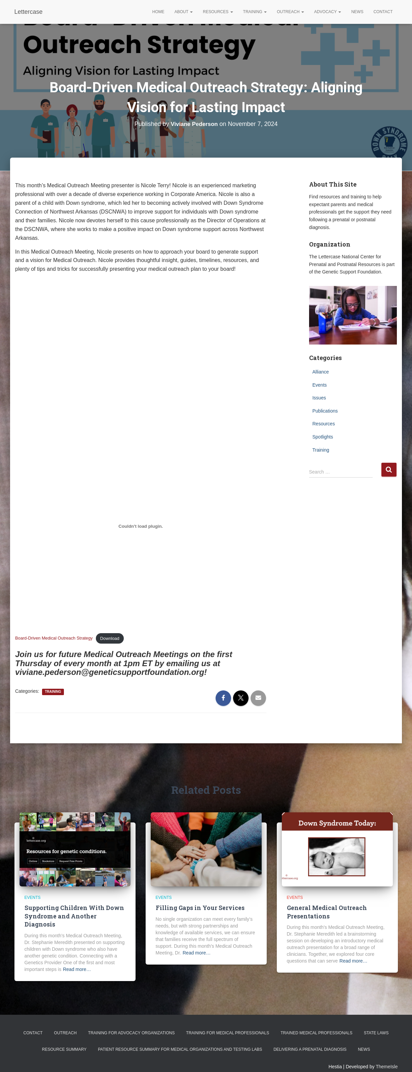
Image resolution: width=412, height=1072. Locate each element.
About (184, 11)
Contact (382, 11)
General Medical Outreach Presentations (325, 912)
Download (109, 638)
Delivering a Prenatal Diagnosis (309, 1040)
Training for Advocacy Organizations (131, 1024)
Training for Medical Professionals (227, 1024)
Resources (218, 11)
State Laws (376, 1024)
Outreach (290, 11)
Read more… (77, 960)
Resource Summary (64, 1040)
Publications (325, 411)
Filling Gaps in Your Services (199, 908)
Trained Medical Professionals (316, 1024)
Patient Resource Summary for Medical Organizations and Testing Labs (180, 1040)
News (357, 11)
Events (319, 385)
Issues (319, 397)
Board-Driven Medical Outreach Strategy (53, 638)
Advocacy (327, 11)
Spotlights (322, 437)
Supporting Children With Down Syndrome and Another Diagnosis (74, 912)
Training (255, 11)
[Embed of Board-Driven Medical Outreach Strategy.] (140, 526)
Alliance (320, 372)
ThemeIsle (387, 1057)
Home (158, 11)
